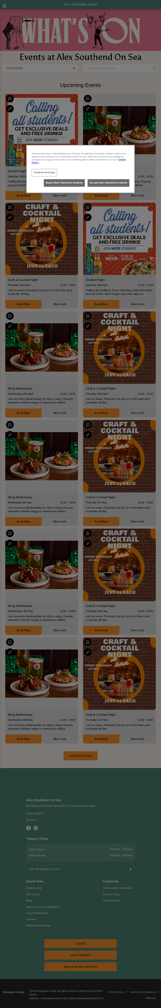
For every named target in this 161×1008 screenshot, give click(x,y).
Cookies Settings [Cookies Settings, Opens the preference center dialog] (44, 172)
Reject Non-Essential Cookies (64, 182)
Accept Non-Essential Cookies (108, 182)
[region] (80, 169)
